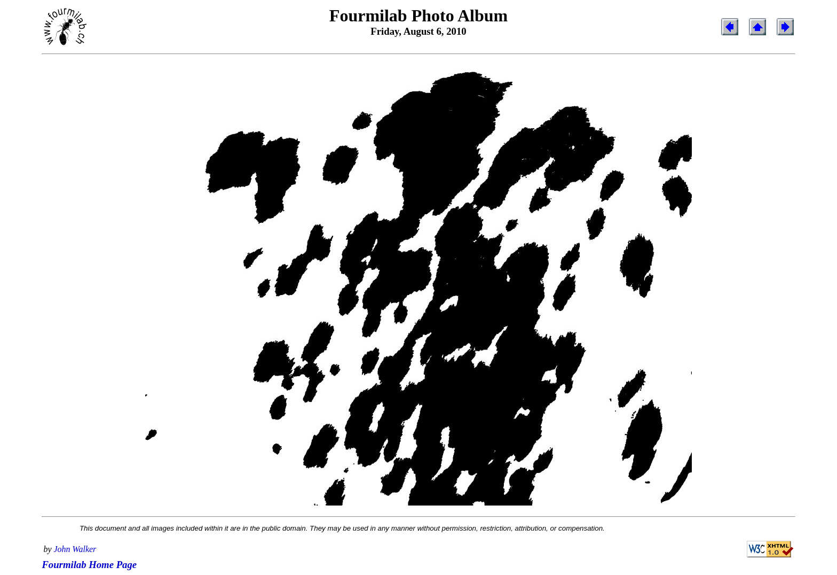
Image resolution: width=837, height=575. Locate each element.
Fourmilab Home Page (89, 564)
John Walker (75, 549)
